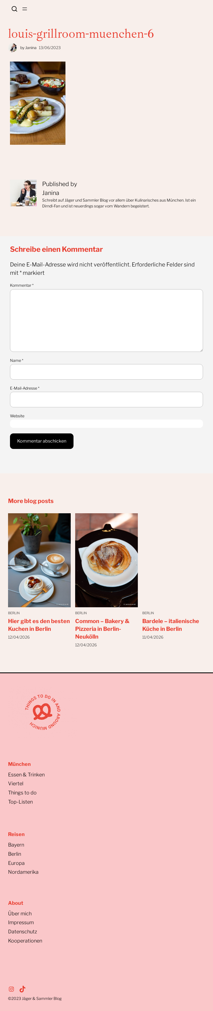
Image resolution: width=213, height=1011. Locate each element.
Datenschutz (22, 931)
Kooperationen (25, 941)
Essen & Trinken (26, 775)
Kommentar (22, 285)
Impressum (21, 922)
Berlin (14, 613)
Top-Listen (20, 802)
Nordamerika (23, 872)
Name (16, 360)
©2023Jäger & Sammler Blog (35, 998)
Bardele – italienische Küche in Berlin (170, 625)
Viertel (15, 783)
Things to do (22, 793)
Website (17, 415)
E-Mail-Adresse (24, 388)
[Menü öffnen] (24, 9)
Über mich (20, 913)
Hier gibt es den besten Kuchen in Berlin (39, 625)
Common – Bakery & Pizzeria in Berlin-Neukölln (102, 629)
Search (14, 8)
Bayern (16, 845)
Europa (16, 863)
